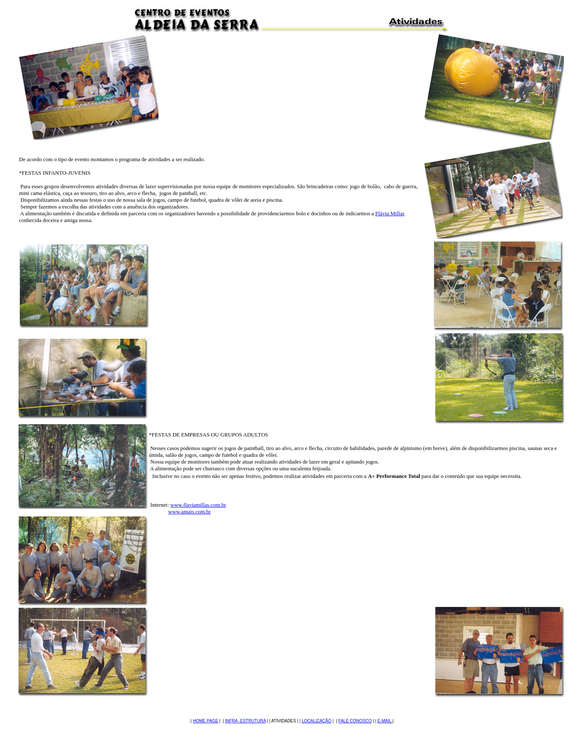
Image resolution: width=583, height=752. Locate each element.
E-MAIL (385, 721)
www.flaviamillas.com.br (198, 505)
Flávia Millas (389, 213)
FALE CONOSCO (355, 721)
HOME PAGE (205, 721)
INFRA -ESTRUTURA (245, 721)
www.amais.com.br (189, 511)
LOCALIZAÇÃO (316, 721)
